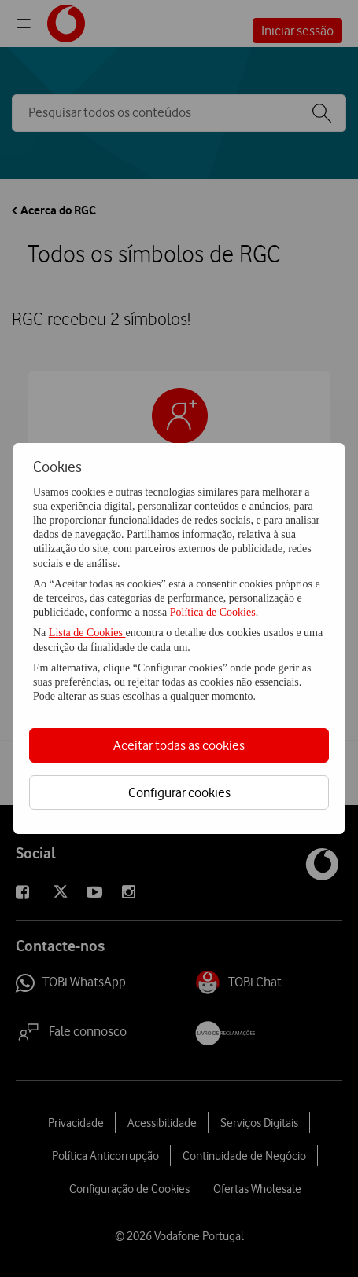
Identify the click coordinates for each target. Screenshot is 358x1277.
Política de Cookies (213, 612)
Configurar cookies (179, 792)
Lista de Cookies (87, 632)
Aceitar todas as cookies (179, 745)
